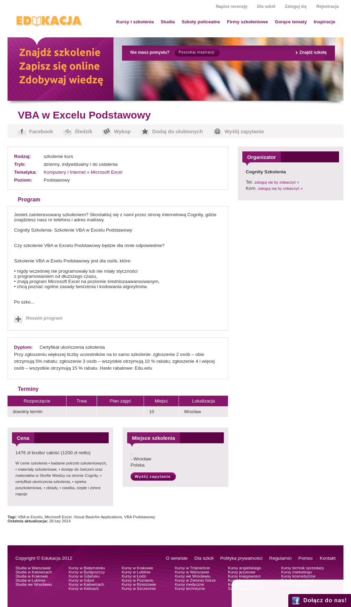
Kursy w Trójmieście (192, 568)
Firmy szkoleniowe (247, 21)
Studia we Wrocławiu (33, 584)
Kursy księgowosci (244, 576)
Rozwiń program (44, 318)
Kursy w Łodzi (134, 576)
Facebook (41, 131)
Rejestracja (327, 6)
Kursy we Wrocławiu (192, 576)
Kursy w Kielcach (84, 588)
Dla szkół (266, 6)
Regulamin (280, 558)
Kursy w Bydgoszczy (87, 572)
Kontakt (328, 558)
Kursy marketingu (296, 572)
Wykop (122, 131)
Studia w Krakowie (31, 576)
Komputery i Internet (64, 172)
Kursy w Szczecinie (139, 588)
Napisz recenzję (231, 6)
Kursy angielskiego (244, 568)
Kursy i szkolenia (135, 21)
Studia (168, 21)
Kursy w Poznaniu (137, 580)
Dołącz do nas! (325, 600)
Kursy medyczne (189, 584)
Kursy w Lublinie (136, 572)
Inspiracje (324, 21)
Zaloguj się (296, 6)
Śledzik (84, 131)
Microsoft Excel (106, 172)
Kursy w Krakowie (137, 568)
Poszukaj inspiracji (196, 52)
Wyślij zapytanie (244, 131)
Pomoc (306, 558)
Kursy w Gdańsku (84, 576)
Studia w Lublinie (30, 580)
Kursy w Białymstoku (87, 568)
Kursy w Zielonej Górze (195, 580)
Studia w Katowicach (33, 572)
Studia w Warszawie (33, 568)
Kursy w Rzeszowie (139, 584)
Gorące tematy (291, 21)
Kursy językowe (241, 572)
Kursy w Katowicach (86, 584)
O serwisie (176, 558)
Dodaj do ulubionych (177, 131)
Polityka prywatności (241, 558)
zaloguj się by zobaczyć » (276, 182)
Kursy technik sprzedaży (302, 568)
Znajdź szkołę (313, 52)
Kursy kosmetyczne (298, 576)
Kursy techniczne (190, 588)
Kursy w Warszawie (192, 572)
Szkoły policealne (201, 21)
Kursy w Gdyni (81, 580)
